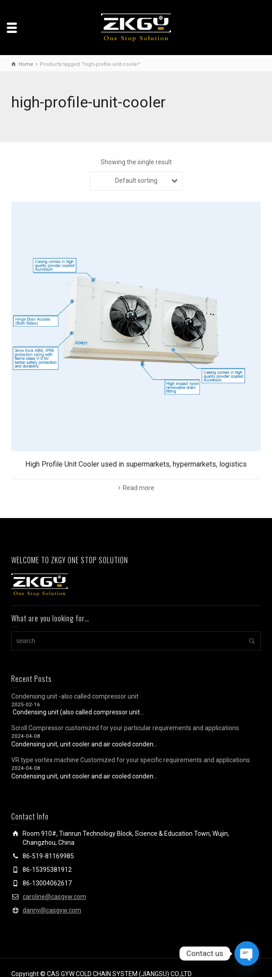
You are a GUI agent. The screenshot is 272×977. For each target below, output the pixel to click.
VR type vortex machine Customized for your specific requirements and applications (130, 760)
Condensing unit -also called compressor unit (74, 696)
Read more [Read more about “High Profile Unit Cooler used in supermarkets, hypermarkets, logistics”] (138, 487)
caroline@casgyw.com (54, 896)
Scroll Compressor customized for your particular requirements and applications (125, 728)
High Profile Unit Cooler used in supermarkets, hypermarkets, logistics (136, 464)
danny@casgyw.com (52, 910)
